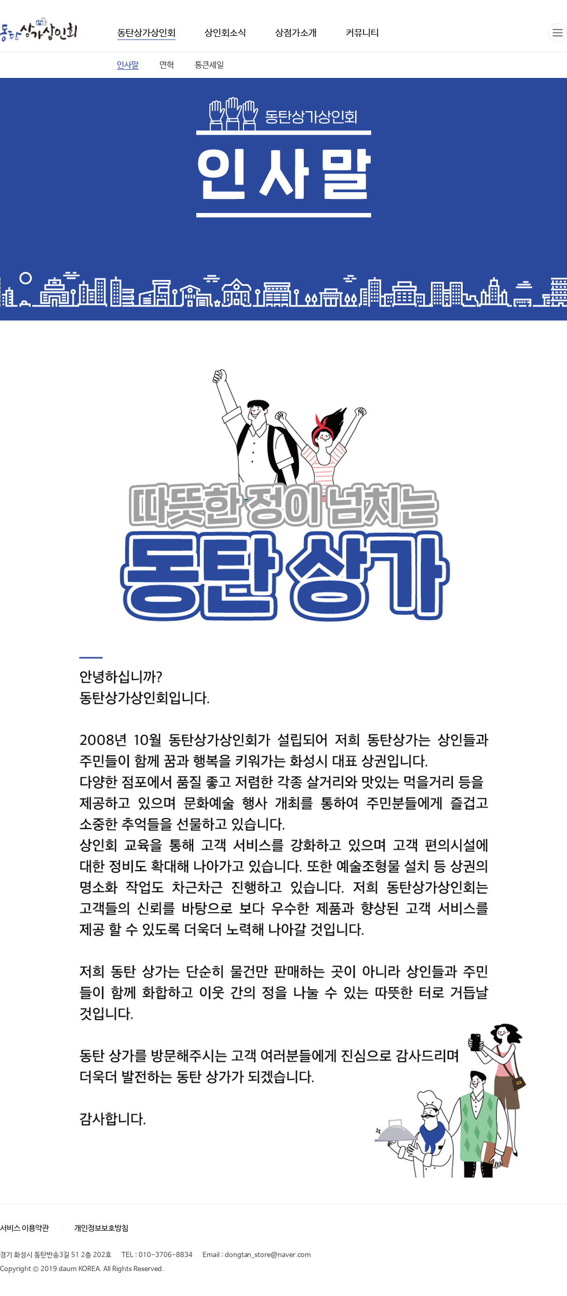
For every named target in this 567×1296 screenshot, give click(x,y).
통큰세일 (209, 65)
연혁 (166, 65)
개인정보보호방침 (101, 1228)
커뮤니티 (362, 33)
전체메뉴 (557, 32)
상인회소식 (225, 33)
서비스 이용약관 (24, 1228)
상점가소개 (296, 33)
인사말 (128, 65)
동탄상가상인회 (38, 30)
